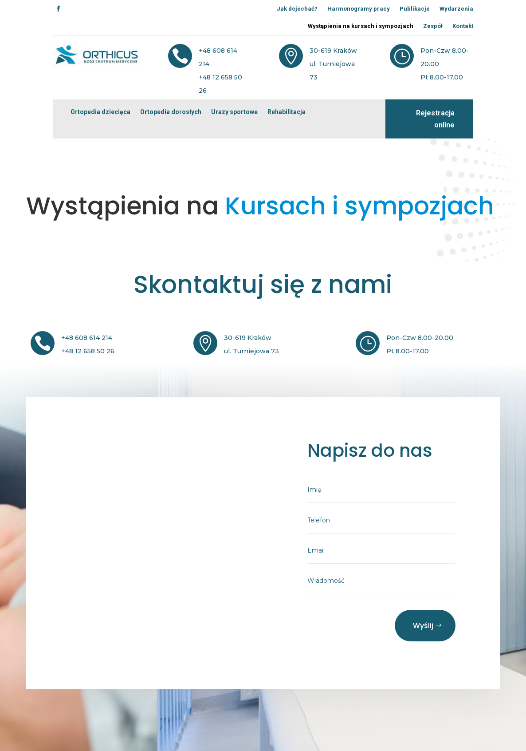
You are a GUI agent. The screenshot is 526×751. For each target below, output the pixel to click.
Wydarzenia (456, 8)
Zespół (433, 26)
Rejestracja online (435, 119)
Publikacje (415, 8)
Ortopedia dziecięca (100, 111)
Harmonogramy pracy (358, 8)
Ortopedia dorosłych (170, 111)
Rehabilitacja (286, 111)
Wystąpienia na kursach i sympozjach (360, 26)
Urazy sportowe (234, 111)
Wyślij (423, 626)
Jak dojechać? (297, 8)
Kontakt (462, 26)
